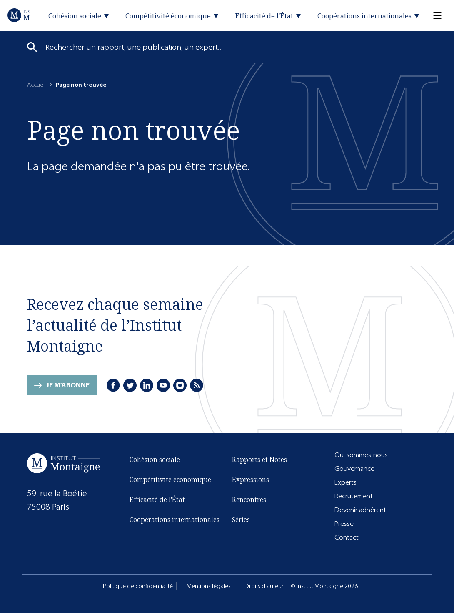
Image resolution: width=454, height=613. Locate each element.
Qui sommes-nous (361, 455)
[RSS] (196, 385)
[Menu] (432, 15)
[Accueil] (18, 15)
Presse (344, 524)
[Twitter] (130, 385)
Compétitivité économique (170, 479)
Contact (346, 537)
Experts (345, 482)
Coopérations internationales (175, 519)
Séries (241, 519)
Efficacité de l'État (157, 499)
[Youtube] (163, 385)
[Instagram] (180, 385)
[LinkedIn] (146, 385)
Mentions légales (209, 586)
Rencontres (249, 499)
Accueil (36, 84)
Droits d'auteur (264, 586)
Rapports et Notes (259, 459)
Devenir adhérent (360, 510)
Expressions (250, 479)
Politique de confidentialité (138, 586)
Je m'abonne (68, 385)
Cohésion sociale (155, 459)
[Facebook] (113, 385)
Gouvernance (354, 468)
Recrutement (353, 496)
